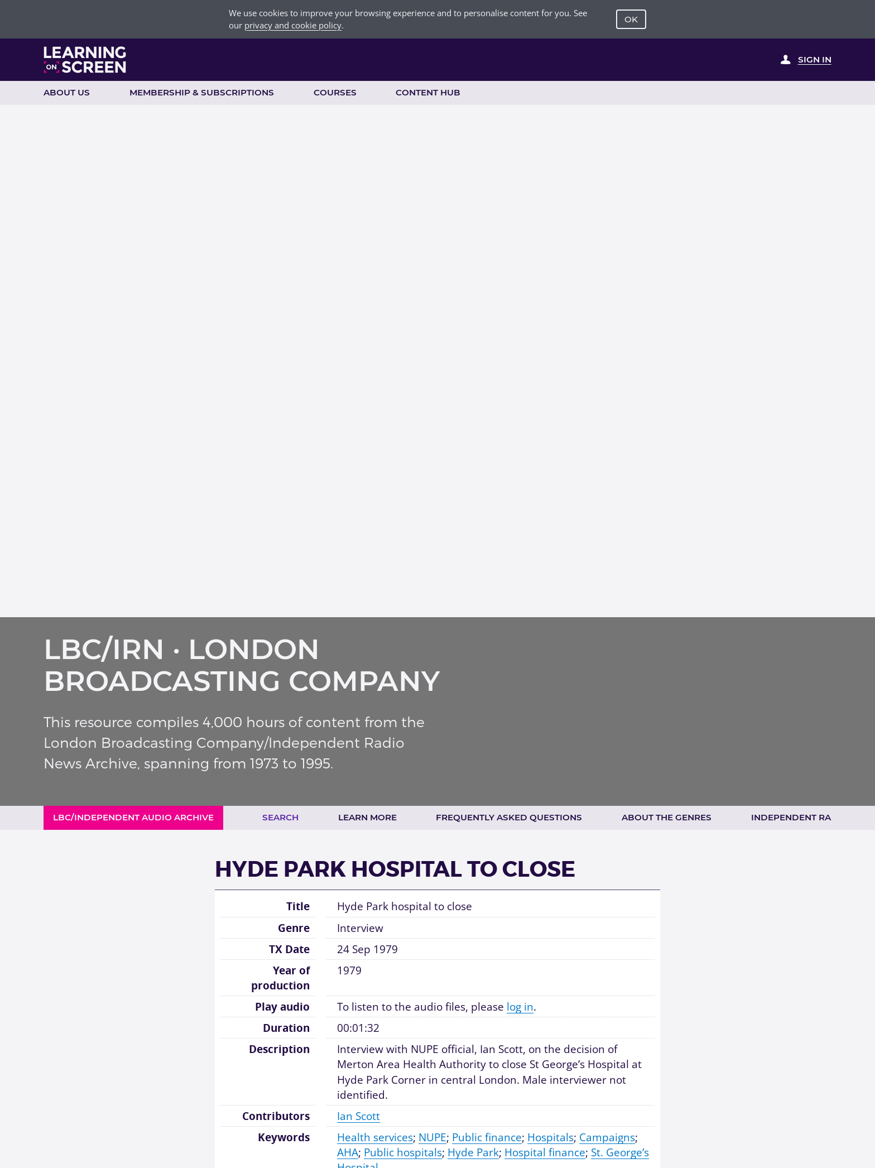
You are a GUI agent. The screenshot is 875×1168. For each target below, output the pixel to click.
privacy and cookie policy (293, 25)
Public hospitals (403, 1152)
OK (631, 19)
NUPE (432, 1137)
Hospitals (550, 1137)
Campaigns (607, 1137)
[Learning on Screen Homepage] (85, 60)
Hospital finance (544, 1152)
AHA (347, 1152)
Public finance (487, 1137)
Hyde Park (473, 1152)
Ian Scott (358, 1115)
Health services (375, 1137)
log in (520, 1006)
